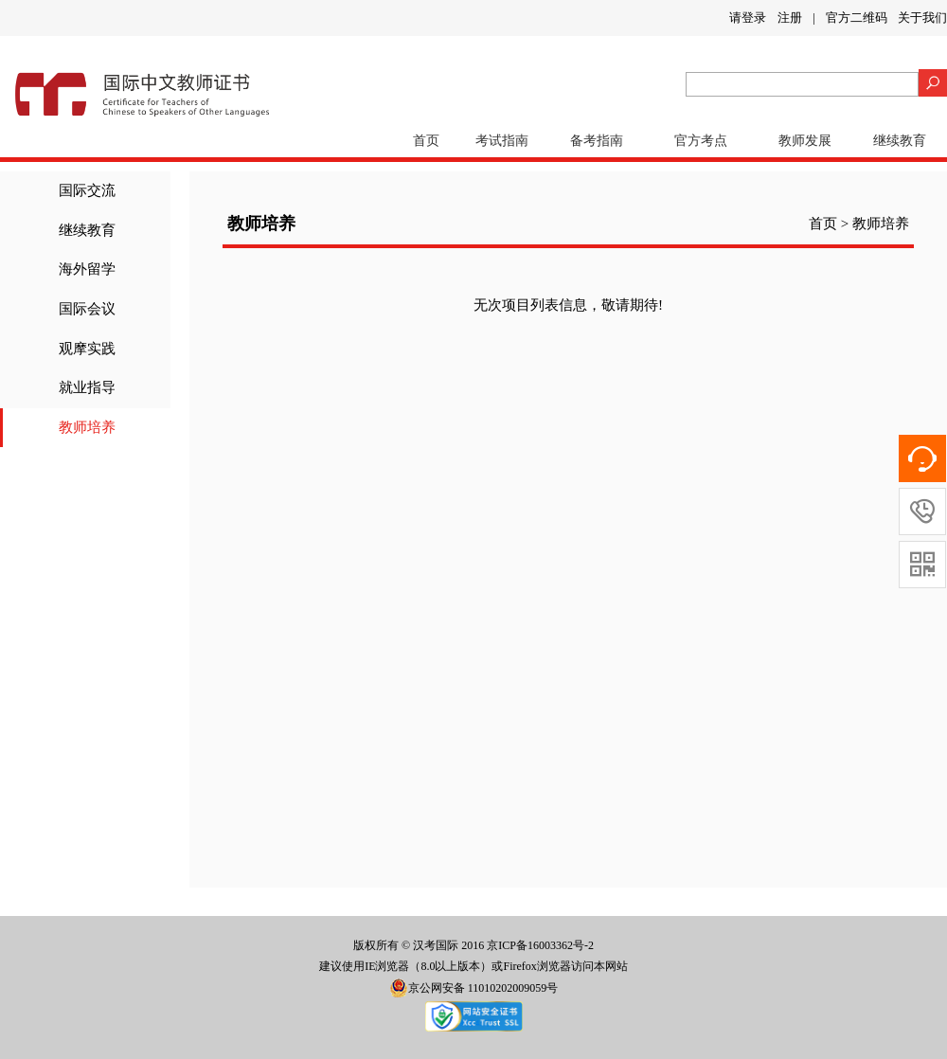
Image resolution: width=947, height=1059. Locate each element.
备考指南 (596, 141)
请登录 (747, 17)
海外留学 (87, 269)
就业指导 (87, 387)
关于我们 (922, 17)
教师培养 (87, 427)
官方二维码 (856, 17)
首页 (426, 141)
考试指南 (501, 141)
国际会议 (87, 308)
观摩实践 (87, 348)
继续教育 (899, 141)
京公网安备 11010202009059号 (474, 987)
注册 (789, 17)
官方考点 (700, 141)
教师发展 (804, 141)
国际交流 (87, 190)
